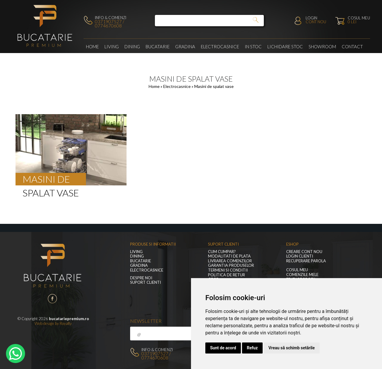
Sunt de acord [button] (223, 347)
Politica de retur (226, 275)
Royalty (66, 323)
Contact (352, 46)
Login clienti (299, 256)
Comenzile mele (302, 274)
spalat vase (51, 193)
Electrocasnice (220, 46)
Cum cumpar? (222, 251)
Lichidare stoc (285, 46)
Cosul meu (297, 270)
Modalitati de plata (229, 256)
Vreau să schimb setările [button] (292, 347)
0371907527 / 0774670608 (109, 23)
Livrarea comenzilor (230, 261)
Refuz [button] (252, 347)
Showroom (322, 46)
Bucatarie (158, 46)
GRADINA (185, 46)
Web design (44, 323)
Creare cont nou (304, 251)
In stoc (253, 46)
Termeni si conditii (228, 270)
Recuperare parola (306, 261)
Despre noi (141, 278)
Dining (132, 46)
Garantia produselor (231, 265)
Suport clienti (145, 282)
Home (92, 46)
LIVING (111, 46)
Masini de (46, 179)
